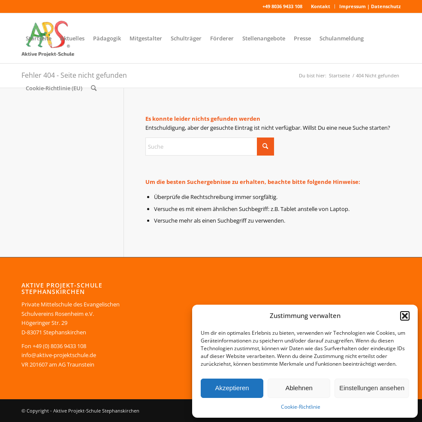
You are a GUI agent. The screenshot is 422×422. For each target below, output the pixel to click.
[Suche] (94, 88)
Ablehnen (298, 387)
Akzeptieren (232, 387)
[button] (405, 316)
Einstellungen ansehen (371, 387)
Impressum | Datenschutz (370, 6)
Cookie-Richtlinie (300, 406)
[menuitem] (321, 6)
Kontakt (320, 6)
